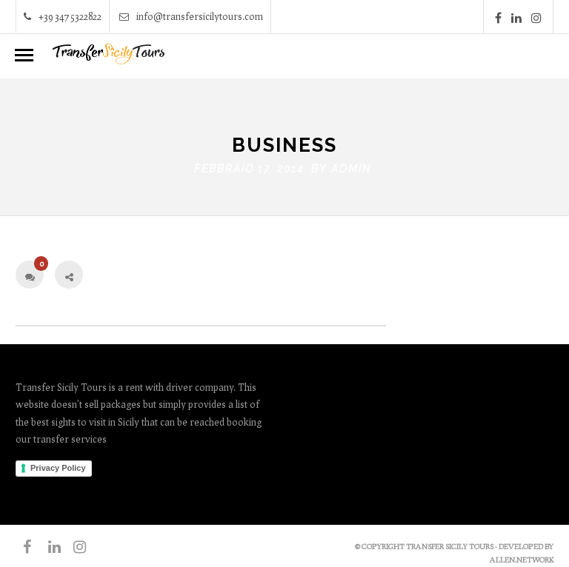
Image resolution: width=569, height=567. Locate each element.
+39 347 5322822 (63, 16)
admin (351, 165)
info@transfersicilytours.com (191, 16)
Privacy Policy (58, 464)
